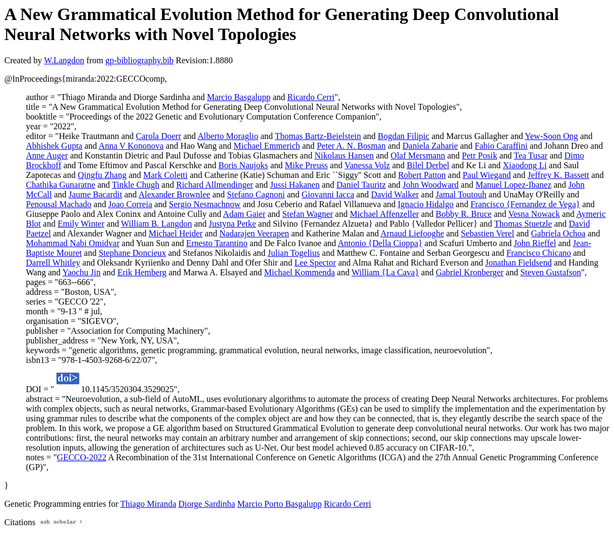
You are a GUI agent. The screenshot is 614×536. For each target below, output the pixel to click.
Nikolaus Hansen (344, 155)
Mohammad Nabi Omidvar (72, 243)
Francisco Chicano (539, 252)
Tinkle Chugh (135, 184)
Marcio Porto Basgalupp (279, 503)
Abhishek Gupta (54, 145)
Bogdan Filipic (404, 136)
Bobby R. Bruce (464, 214)
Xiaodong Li (524, 165)
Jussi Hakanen (295, 184)
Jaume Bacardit (95, 194)
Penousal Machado (58, 204)
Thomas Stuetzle (523, 223)
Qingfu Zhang (102, 175)
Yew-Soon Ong (551, 136)
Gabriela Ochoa (558, 233)
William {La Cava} (385, 272)
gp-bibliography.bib (139, 60)
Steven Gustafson (550, 272)
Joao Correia (130, 204)
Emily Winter (81, 223)
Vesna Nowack (534, 214)
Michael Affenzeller (384, 214)
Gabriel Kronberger (469, 272)
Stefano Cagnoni (256, 194)
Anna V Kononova (131, 145)
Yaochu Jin (81, 272)
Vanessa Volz (367, 165)
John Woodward (431, 184)
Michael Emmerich (266, 145)
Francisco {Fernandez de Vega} (525, 204)
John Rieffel (535, 243)
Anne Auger (47, 155)
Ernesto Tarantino (217, 243)
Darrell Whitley (53, 262)
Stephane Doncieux (132, 252)
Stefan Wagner (307, 214)
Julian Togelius (293, 252)
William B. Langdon (156, 223)
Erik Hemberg (141, 272)
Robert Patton (422, 175)
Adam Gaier (244, 214)
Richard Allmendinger (214, 184)
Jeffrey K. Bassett (558, 175)
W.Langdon (64, 60)
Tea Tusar (530, 155)
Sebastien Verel (487, 233)
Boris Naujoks (243, 165)
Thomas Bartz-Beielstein (318, 136)
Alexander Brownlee (174, 194)
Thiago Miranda (148, 503)
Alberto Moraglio (228, 136)
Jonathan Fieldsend (518, 262)
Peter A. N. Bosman (351, 145)
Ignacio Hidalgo (426, 204)
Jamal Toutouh (461, 194)
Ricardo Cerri (311, 97)
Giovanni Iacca (328, 194)
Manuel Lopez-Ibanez (513, 184)
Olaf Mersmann (417, 155)
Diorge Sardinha (206, 503)
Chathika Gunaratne (60, 184)
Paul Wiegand (487, 175)
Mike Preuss (306, 165)
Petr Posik (479, 155)
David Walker (395, 194)
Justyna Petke (233, 223)
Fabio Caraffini (501, 145)
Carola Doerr (158, 136)
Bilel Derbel (428, 165)
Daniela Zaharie (430, 145)
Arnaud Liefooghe (412, 233)
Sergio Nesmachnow (205, 204)
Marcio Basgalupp (239, 97)
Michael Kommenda (299, 272)
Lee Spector (315, 262)
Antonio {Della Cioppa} (380, 243)
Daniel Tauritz (361, 184)
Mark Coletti (165, 175)
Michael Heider (176, 233)
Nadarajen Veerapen (254, 233)
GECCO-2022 (81, 457)
